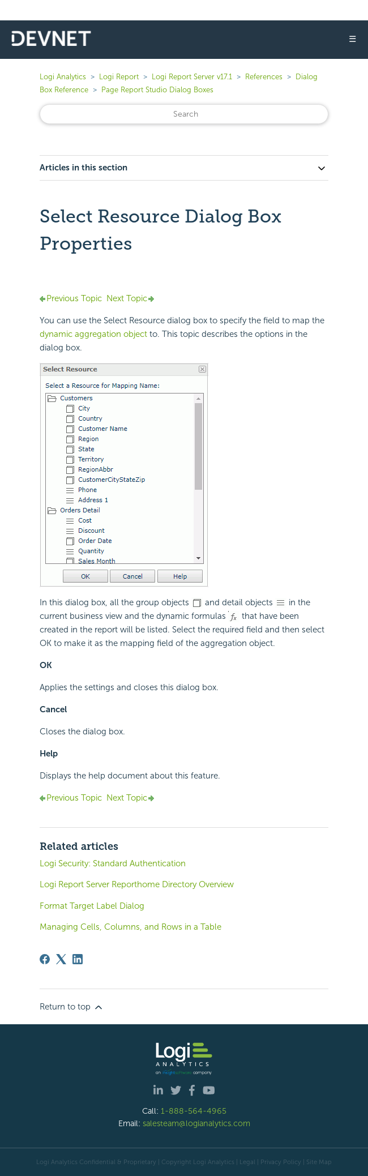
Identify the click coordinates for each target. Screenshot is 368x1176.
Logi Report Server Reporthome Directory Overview (137, 884)
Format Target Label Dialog (92, 906)
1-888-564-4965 (193, 1111)
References (264, 76)
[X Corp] (61, 959)
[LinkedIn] (77, 959)
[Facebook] (45, 959)
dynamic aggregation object (93, 334)
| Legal (245, 1162)
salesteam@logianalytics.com (196, 1123)
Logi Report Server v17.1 (192, 76)
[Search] (184, 114)
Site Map (319, 1162)
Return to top (72, 1007)
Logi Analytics (63, 76)
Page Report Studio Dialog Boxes (157, 89)
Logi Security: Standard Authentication (113, 863)
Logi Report (119, 76)
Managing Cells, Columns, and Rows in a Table (130, 927)
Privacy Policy (280, 1162)
